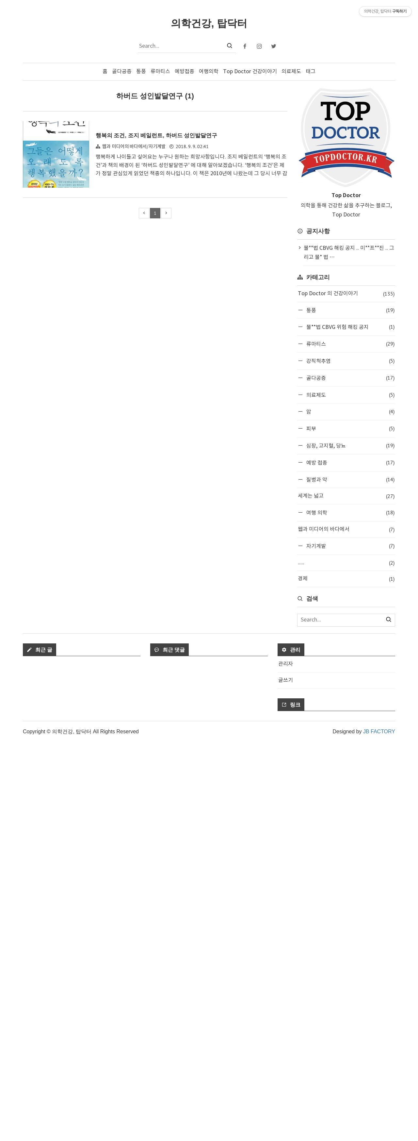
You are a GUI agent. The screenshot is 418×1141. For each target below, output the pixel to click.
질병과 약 (349, 479)
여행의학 (208, 72)
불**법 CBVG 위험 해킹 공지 (349, 327)
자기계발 (349, 546)
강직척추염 (349, 361)
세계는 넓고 (346, 496)
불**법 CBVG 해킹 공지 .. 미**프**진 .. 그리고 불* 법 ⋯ (349, 253)
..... (346, 563)
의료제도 (291, 72)
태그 (310, 72)
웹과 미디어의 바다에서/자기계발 (134, 146)
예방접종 (184, 72)
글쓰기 (285, 1079)
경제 (346, 579)
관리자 (285, 1063)
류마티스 (160, 72)
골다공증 (122, 72)
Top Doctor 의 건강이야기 (346, 293)
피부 (349, 428)
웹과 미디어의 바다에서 (346, 529)
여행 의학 (349, 512)
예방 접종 (349, 462)
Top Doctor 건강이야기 (250, 72)
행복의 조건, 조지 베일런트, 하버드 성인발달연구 (164, 135)
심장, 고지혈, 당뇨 (349, 445)
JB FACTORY (379, 1130)
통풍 (141, 72)
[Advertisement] (346, 692)
